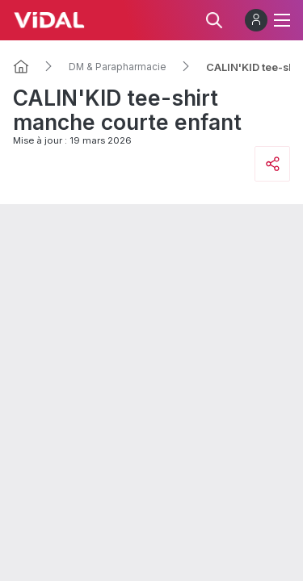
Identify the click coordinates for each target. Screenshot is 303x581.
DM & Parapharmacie (117, 67)
